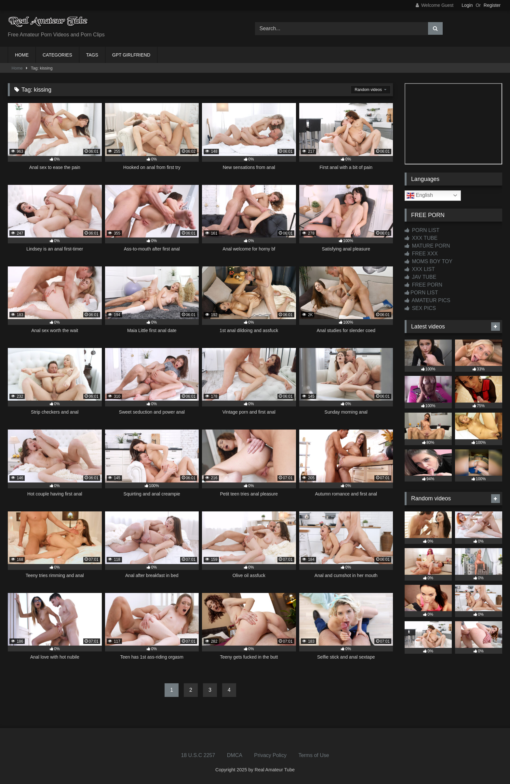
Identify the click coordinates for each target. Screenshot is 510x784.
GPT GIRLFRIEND (131, 55)
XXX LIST (420, 269)
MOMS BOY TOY (428, 261)
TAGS (92, 55)
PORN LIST (422, 230)
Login (467, 5)
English (420, 195)
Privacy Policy (270, 755)
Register (492, 5)
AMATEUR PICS (427, 300)
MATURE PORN (427, 246)
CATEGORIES (57, 55)
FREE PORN (423, 285)
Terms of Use (313, 755)
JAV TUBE (420, 277)
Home (17, 68)
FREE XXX (421, 253)
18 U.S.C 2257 (198, 755)
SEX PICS (420, 308)
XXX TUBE (421, 238)
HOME (22, 55)
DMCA (234, 755)
